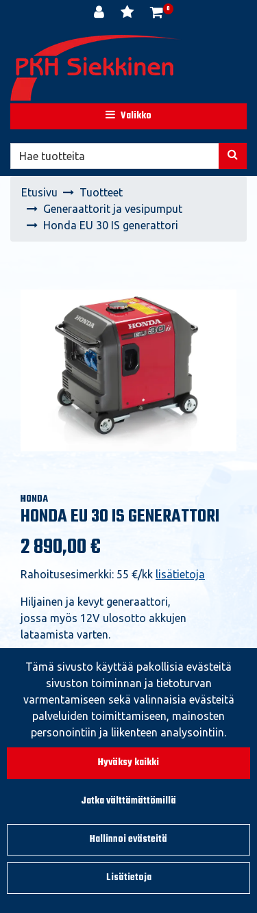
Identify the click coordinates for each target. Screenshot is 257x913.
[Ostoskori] (156, 13)
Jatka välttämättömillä (128, 801)
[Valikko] (128, 116)
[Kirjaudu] (100, 13)
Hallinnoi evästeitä (128, 839)
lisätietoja (180, 574)
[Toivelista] (128, 13)
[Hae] (114, 156)
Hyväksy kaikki (128, 763)
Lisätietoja (128, 878)
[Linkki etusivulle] (96, 68)
